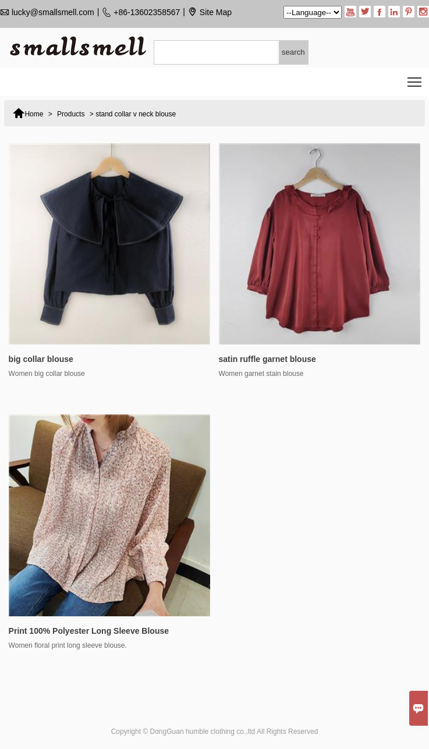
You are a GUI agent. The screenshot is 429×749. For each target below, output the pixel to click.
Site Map (216, 12)
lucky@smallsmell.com (53, 12)
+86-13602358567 (147, 12)
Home (28, 112)
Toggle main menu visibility (415, 78)
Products (70, 114)
